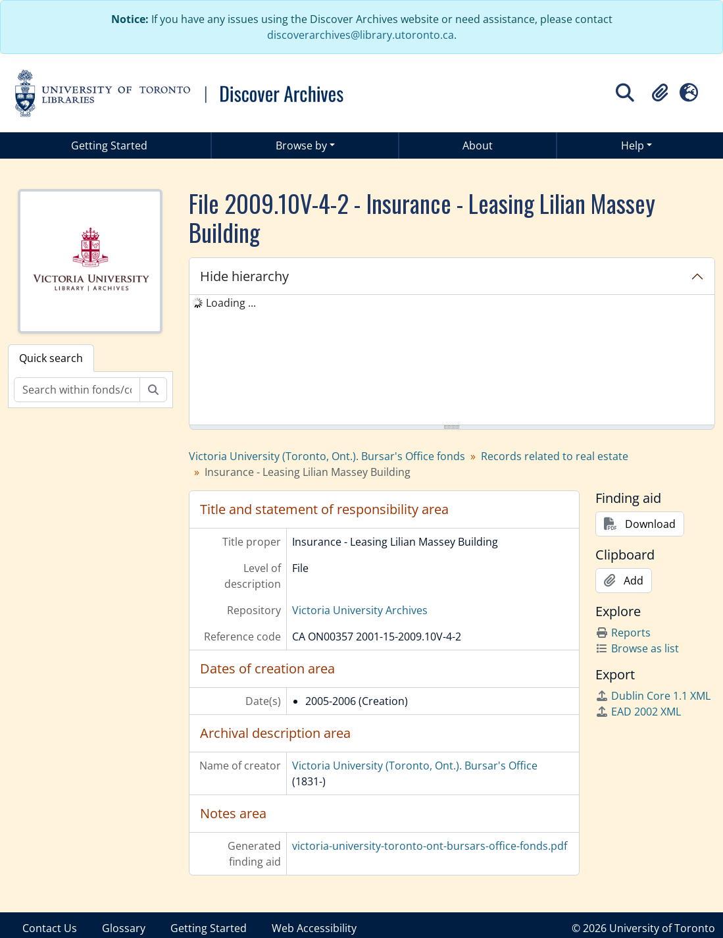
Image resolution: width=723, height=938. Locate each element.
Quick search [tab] (51, 358)
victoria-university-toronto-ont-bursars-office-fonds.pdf (429, 846)
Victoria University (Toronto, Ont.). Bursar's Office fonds (327, 456)
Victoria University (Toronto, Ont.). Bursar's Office (414, 765)
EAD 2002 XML (638, 711)
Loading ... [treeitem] (231, 303)
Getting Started (109, 145)
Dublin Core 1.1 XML (653, 696)
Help (632, 145)
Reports (623, 632)
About (477, 145)
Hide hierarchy (244, 276)
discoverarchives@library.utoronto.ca (360, 35)
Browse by (301, 145)
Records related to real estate (554, 456)
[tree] (451, 361)
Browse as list (637, 648)
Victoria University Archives (360, 610)
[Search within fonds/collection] (77, 389)
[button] (659, 92)
